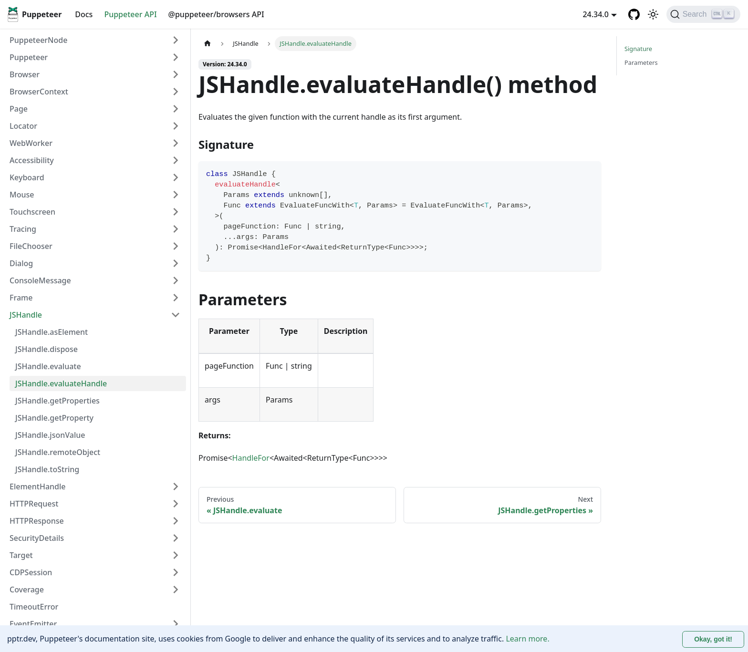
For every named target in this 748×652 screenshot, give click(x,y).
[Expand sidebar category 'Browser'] (175, 74)
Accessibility (32, 160)
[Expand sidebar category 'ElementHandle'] (175, 486)
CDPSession (31, 572)
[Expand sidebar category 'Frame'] (175, 297)
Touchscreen (32, 212)
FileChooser (31, 246)
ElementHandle (38, 486)
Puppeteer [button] (29, 57)
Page (19, 108)
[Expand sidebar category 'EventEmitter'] (175, 623)
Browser (25, 74)
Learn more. (527, 638)
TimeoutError (34, 606)
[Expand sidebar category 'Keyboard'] (175, 177)
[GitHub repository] (634, 14)
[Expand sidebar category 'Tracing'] (175, 229)
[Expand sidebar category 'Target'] (175, 555)
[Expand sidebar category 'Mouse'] (175, 194)
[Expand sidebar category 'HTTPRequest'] (175, 503)
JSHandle (26, 315)
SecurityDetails (37, 538)
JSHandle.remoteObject (57, 452)
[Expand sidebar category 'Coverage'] (175, 589)
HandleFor (251, 458)
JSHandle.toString (47, 469)
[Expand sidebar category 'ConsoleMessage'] (175, 280)
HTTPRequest (34, 503)
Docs (84, 14)
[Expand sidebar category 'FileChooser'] (175, 246)
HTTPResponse (37, 521)
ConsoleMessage (40, 280)
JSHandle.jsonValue (50, 435)
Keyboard (27, 177)
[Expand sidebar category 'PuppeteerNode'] (175, 40)
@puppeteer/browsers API (216, 14)
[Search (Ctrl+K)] (703, 14)
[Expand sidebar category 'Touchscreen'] (175, 211)
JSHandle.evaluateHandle (61, 383)
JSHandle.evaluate (48, 366)
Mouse (22, 194)
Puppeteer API (130, 14)
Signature (638, 48)
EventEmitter (33, 624)
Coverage (27, 589)
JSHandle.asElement (51, 332)
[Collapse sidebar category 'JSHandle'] (175, 314)
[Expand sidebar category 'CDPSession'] (175, 572)
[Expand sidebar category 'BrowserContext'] (175, 91)
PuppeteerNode (38, 40)
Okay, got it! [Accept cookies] (713, 639)
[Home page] (207, 43)
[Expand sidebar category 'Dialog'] (175, 263)
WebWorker (31, 143)
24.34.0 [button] (595, 14)
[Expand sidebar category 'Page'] (175, 108)
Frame (21, 297)
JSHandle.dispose (46, 349)
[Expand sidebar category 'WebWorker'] (175, 143)
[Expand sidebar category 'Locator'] (175, 126)
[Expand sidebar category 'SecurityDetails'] (175, 538)
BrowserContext (39, 91)
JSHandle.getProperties (57, 400)
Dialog (21, 263)
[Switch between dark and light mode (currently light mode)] (653, 14)
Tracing (23, 229)
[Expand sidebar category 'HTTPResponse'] (175, 520)
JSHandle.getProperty (54, 418)
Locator (23, 126)
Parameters (641, 62)
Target (21, 555)
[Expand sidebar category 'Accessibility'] (175, 160)
